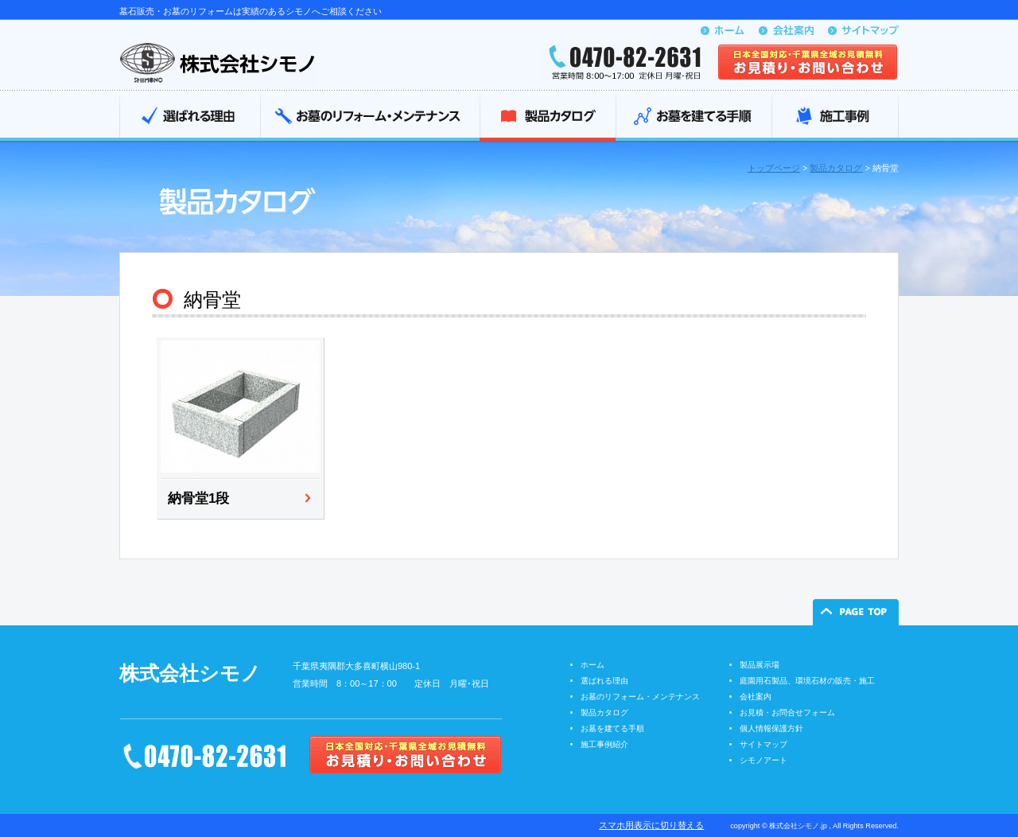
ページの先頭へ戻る (856, 612)
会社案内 (755, 696)
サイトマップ (763, 744)
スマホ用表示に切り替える (651, 825)
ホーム (592, 664)
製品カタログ (548, 118)
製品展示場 (759, 664)
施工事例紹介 (604, 744)
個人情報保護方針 (771, 728)
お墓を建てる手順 (693, 118)
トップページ (774, 168)
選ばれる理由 (189, 118)
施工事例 (835, 118)
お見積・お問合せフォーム (787, 712)
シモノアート (763, 760)
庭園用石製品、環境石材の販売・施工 (807, 680)
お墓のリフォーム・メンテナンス (370, 118)
